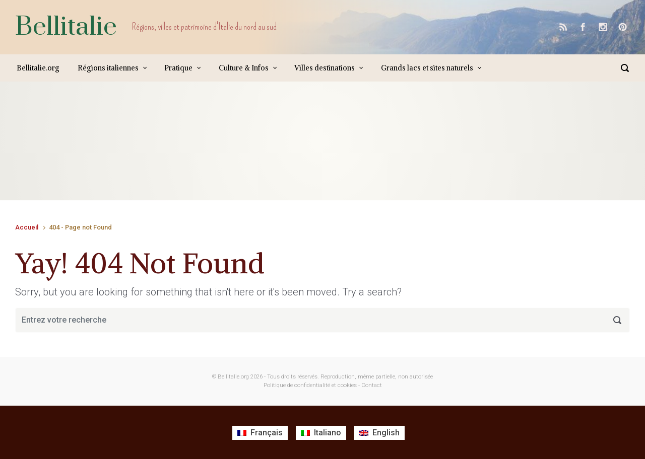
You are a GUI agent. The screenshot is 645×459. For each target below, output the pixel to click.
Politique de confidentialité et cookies (310, 385)
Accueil (26, 227)
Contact (371, 385)
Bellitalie (66, 27)
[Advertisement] (198, 151)
